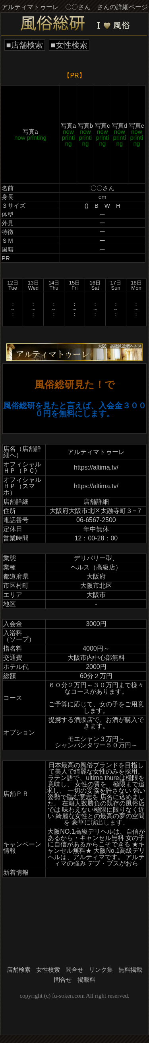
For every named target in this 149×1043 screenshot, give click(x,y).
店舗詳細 (96, 501)
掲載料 (86, 980)
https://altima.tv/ (96, 467)
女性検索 (48, 970)
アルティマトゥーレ (96, 451)
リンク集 (101, 970)
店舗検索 (19, 970)
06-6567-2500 (96, 520)
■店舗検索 (24, 45)
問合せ (74, 970)
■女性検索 (69, 45)
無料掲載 (130, 970)
